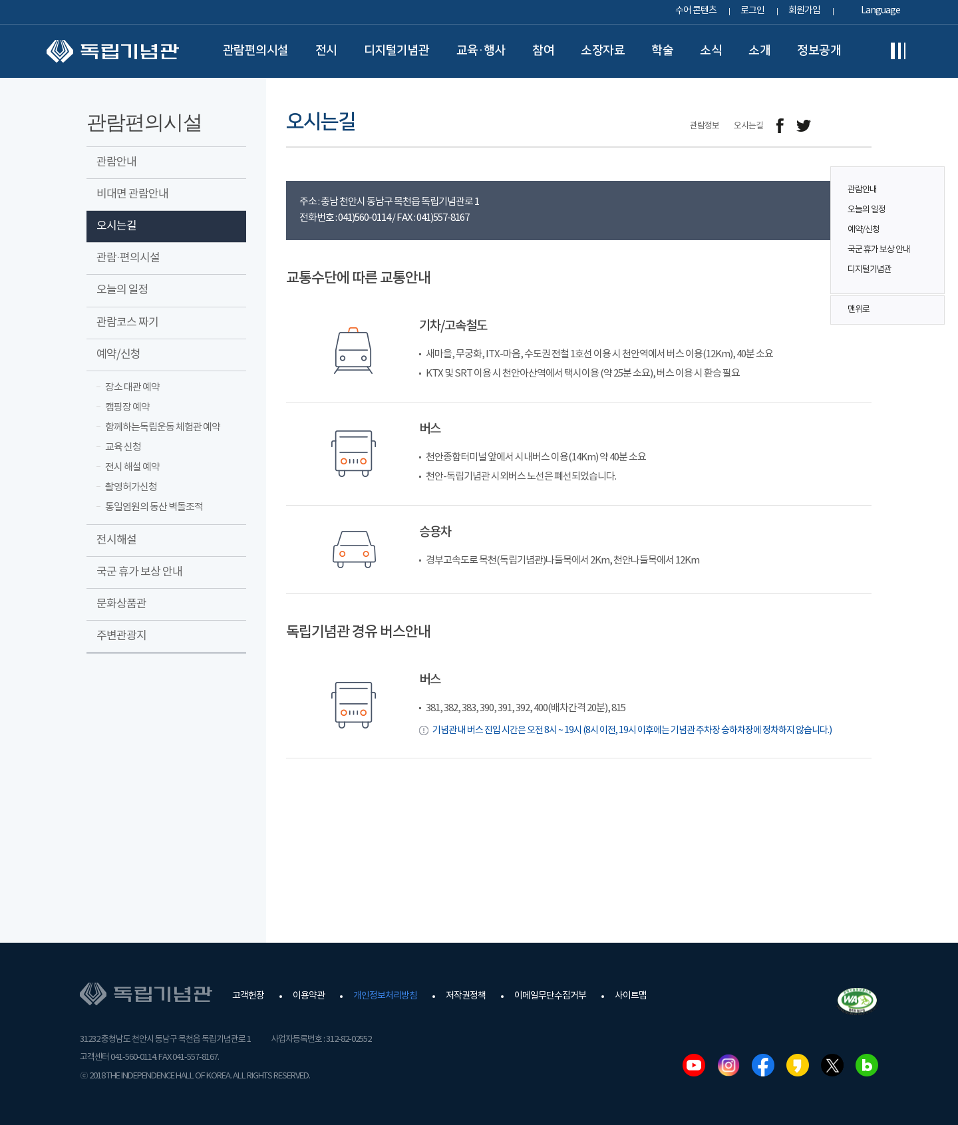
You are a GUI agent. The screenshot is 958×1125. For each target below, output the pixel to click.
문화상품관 (121, 604)
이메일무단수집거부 (550, 996)
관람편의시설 (256, 50)
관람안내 (862, 190)
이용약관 (309, 996)
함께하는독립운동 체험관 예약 (162, 427)
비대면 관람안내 (132, 194)
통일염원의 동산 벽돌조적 (154, 507)
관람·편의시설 (128, 258)
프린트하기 (863, 126)
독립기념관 (113, 51)
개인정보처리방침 (385, 996)
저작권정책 (466, 996)
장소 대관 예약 (132, 387)
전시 (326, 50)
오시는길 (116, 226)
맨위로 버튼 (927, 310)
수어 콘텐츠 (696, 10)
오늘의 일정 (866, 210)
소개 (759, 50)
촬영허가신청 (131, 487)
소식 (711, 50)
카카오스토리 (797, 1065)
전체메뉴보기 (898, 51)
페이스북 (763, 1065)
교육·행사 (481, 50)
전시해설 (116, 540)
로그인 (752, 10)
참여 (543, 50)
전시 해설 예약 (132, 467)
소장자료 (603, 50)
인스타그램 (728, 1065)
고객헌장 (248, 996)
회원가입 (804, 10)
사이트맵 (631, 996)
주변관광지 (121, 636)
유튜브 (694, 1065)
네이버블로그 (867, 1065)
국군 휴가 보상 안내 (879, 250)
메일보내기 (833, 126)
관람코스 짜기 (127, 322)
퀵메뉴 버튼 (927, 221)
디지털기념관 (397, 50)
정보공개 (819, 50)
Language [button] (880, 10)
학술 (662, 50)
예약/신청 (863, 230)
